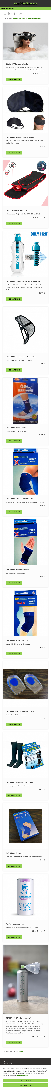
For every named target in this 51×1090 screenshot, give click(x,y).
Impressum (7, 1070)
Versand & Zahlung (9, 1066)
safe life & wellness (25, 18)
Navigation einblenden (7, 8)
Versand (21, 1051)
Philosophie (7, 1086)
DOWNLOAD (7, 1075)
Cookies (6, 1077)
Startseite (15, 18)
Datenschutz (7, 1068)
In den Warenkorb (14, 79)
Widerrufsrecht (8, 1063)
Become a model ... (9, 1082)
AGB (5, 1061)
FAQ (5, 1079)
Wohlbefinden (36, 18)
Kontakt (6, 1072)
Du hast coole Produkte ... (11, 1084)
